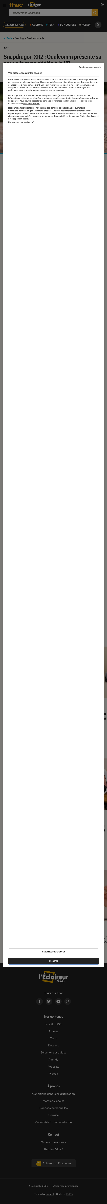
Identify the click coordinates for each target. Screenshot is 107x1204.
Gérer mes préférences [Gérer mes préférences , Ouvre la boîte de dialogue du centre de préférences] (53, 952)
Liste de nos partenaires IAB (21, 122)
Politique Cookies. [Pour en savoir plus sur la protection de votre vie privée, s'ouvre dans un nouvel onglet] (31, 103)
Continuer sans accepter (90, 67)
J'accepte (53, 961)
